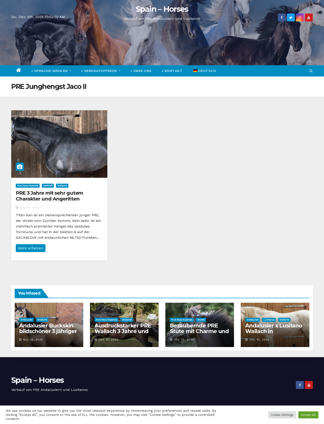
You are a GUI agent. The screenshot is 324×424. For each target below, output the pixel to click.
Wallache (62, 185)
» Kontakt (172, 71)
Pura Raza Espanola (27, 185)
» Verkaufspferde (101, 71)
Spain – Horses (162, 9)
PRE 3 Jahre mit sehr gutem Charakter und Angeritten (49, 196)
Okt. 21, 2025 (108, 339)
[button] (311, 71)
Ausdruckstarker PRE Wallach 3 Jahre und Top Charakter (122, 331)
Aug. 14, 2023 (30, 207)
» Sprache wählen (51, 71)
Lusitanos (268, 319)
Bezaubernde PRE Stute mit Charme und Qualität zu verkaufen (199, 331)
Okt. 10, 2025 (184, 339)
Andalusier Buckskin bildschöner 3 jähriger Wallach (48, 331)
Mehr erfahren (30, 248)
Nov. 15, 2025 (33, 339)
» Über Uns (141, 71)
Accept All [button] (308, 415)
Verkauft (47, 185)
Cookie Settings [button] (282, 415)
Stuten (201, 319)
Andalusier (26, 319)
